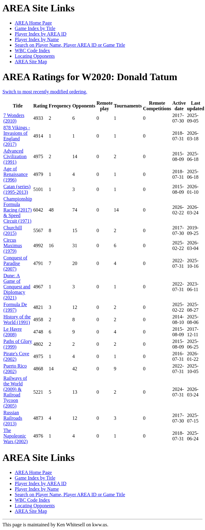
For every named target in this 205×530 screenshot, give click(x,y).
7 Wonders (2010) (13, 118)
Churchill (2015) (12, 230)
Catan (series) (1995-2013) (16, 189)
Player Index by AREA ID (40, 34)
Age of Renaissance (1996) (15, 174)
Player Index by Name (37, 39)
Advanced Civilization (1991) (15, 156)
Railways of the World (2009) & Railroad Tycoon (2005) (15, 392)
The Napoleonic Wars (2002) (15, 436)
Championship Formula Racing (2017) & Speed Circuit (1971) (17, 210)
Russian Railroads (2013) (12, 418)
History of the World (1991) (17, 319)
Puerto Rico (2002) (15, 368)
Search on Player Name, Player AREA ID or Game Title (70, 45)
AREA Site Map (31, 61)
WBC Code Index (32, 50)
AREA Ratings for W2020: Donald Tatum (89, 76)
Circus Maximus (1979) (12, 245)
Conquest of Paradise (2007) (15, 263)
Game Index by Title (35, 28)
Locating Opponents (35, 56)
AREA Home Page (33, 22)
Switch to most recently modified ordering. (44, 91)
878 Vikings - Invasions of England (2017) (16, 136)
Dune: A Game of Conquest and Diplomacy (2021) (16, 286)
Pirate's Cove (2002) (16, 356)
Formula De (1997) (15, 307)
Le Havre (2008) (12, 331)
